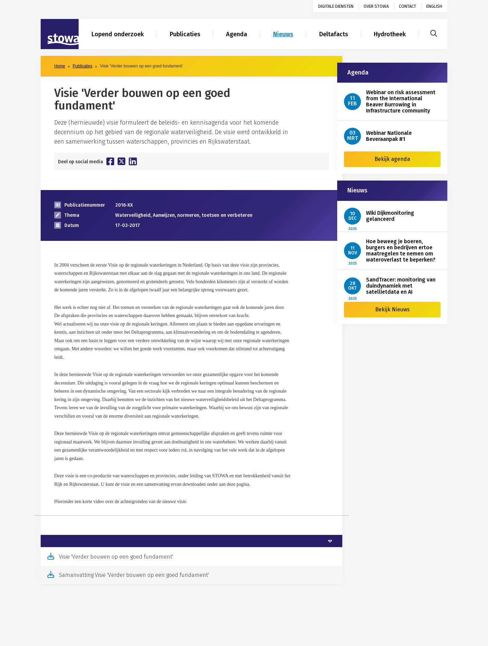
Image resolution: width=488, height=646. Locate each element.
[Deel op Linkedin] (133, 161)
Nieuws (283, 34)
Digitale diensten (335, 6)
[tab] (191, 541)
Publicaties (185, 34)
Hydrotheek (390, 34)
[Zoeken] (434, 32)
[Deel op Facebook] (110, 161)
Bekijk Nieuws (392, 309)
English (434, 6)
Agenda (236, 34)
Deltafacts (333, 34)
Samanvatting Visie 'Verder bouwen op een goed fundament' (134, 575)
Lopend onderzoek (118, 34)
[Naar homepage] (60, 34)
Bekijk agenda (392, 159)
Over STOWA (376, 6)
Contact (407, 6)
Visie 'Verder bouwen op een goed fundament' (116, 557)
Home (59, 66)
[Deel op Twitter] (121, 161)
